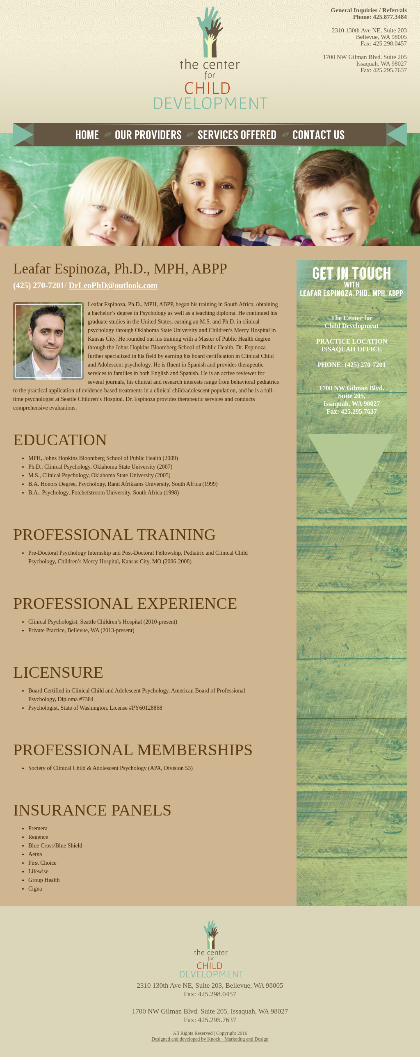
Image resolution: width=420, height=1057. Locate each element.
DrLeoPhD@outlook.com (113, 285)
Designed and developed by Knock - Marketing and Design (209, 1039)
